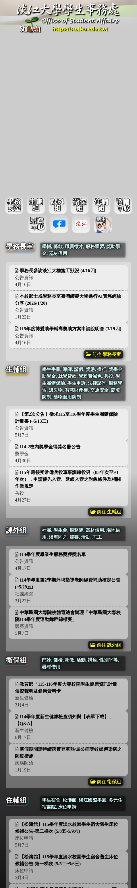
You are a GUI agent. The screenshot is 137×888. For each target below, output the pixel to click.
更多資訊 (108, 119)
